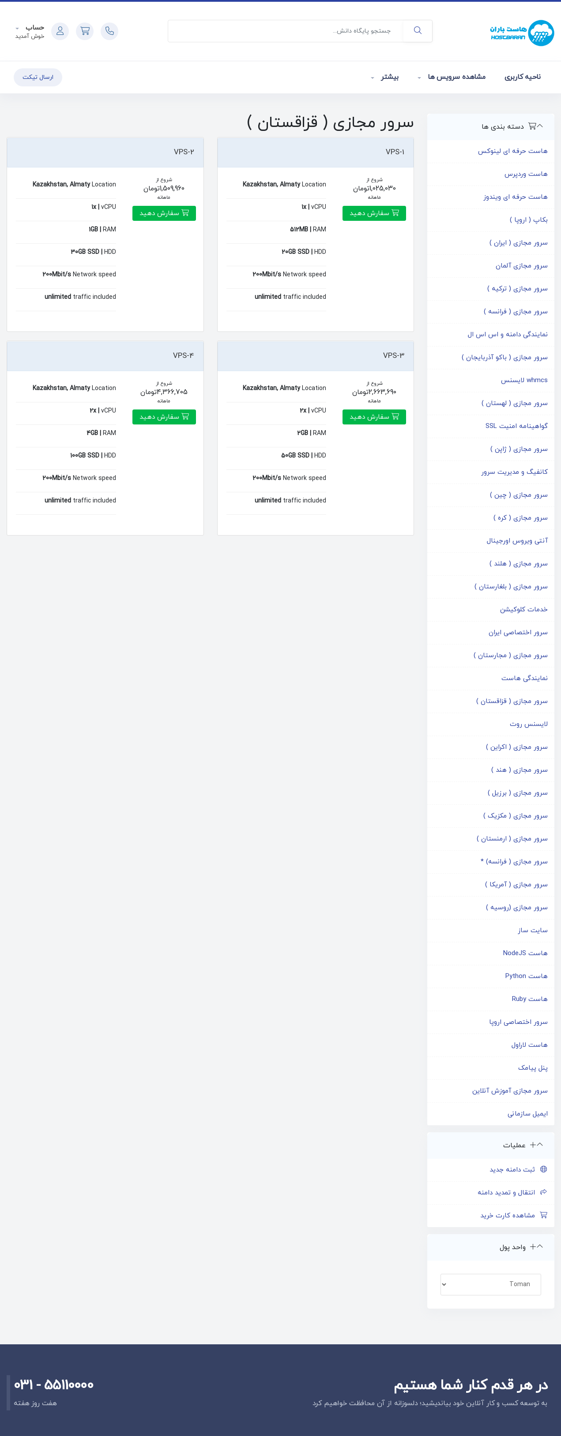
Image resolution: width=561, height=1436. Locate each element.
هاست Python (526, 976)
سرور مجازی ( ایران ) (518, 243)
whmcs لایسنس (524, 380)
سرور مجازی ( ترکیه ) (517, 289)
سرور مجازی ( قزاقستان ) (512, 701)
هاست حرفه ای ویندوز (515, 197)
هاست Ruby (530, 999)
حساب (33, 28)
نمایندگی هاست (524, 678)
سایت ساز (533, 930)
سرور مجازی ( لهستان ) (515, 403)
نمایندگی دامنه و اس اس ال (508, 334)
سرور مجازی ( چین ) (519, 495)
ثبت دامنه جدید (518, 1170)
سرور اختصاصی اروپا (518, 1022)
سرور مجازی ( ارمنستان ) (512, 839)
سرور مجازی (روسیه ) (517, 907)
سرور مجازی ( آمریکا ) (516, 884)
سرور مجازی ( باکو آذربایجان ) (505, 357)
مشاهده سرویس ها (455, 77)
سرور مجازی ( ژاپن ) (519, 449)
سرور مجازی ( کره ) (520, 518)
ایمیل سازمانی (528, 1114)
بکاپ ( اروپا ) (529, 220)
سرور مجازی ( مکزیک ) (515, 816)
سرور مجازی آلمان (522, 266)
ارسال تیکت (38, 77)
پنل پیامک (533, 1068)
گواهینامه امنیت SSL (517, 426)
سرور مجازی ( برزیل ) (518, 793)
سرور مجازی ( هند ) (519, 770)
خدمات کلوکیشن (524, 609)
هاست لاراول (530, 1045)
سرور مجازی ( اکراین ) (517, 747)
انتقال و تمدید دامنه (513, 1193)
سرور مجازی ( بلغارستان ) (511, 587)
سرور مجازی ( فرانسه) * (514, 862)
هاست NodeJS (525, 953)
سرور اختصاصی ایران (518, 632)
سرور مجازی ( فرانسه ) (516, 311)
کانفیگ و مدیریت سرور (514, 472)
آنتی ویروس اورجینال (517, 541)
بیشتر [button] (389, 77)
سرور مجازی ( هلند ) (518, 564)
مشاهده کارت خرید (514, 1215)
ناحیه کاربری (523, 77)
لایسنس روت (529, 724)
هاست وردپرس (526, 174)
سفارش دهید (374, 213)
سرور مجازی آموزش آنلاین (510, 1091)
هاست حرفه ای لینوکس (513, 151)
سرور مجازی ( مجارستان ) (511, 655)
